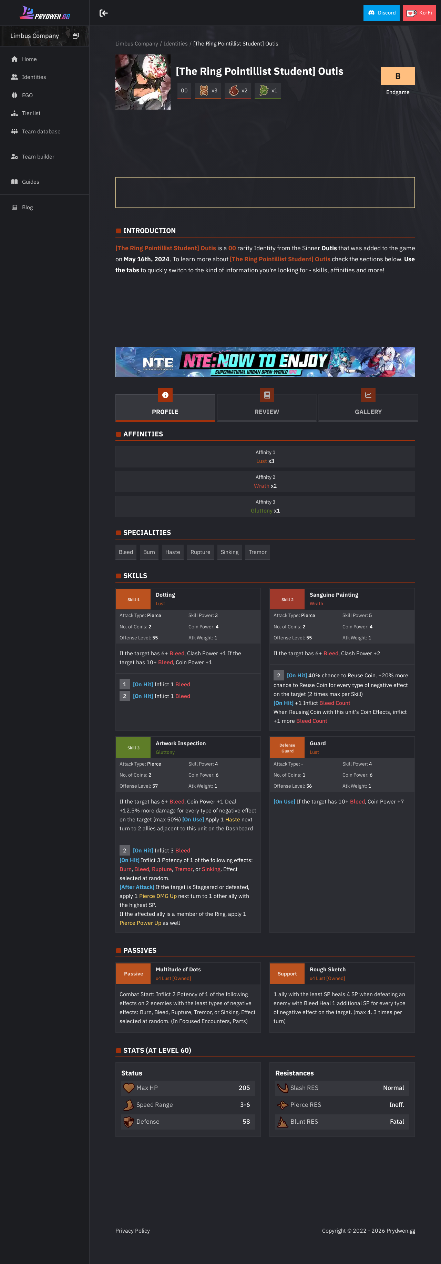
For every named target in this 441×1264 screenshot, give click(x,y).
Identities (176, 43)
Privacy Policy (132, 1230)
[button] (381, 13)
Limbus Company (136, 43)
